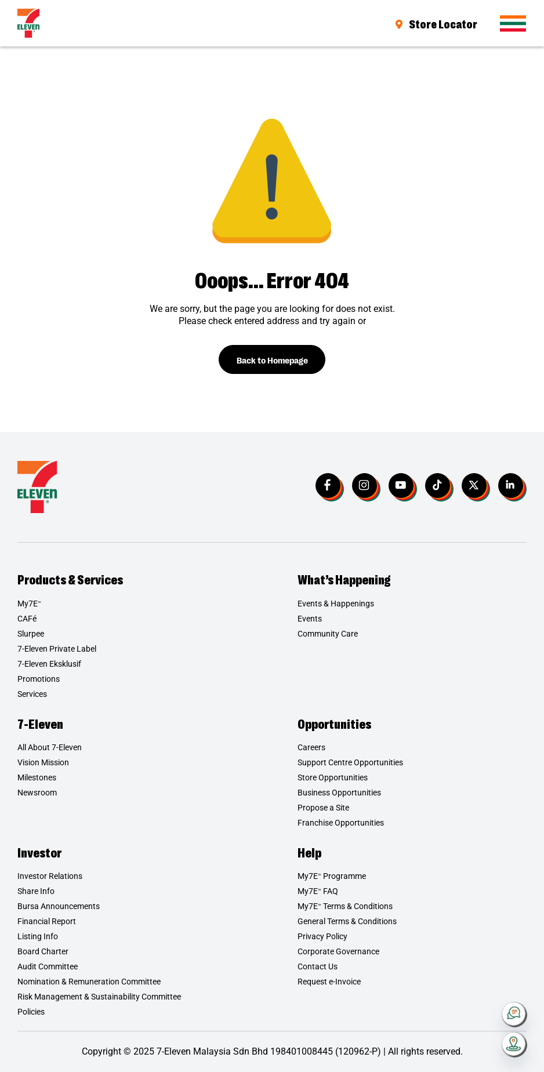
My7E (29, 603)
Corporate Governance (338, 952)
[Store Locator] (514, 1045)
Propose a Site (323, 808)
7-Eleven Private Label (56, 648)
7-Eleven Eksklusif (49, 663)
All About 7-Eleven (49, 748)
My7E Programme (332, 876)
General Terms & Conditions (347, 921)
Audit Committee (47, 967)
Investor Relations (49, 876)
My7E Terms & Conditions (345, 906)
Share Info (36, 891)
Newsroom (37, 793)
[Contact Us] (514, 1014)
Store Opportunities (333, 778)
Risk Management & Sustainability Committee (99, 997)
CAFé (27, 618)
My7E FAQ (318, 891)
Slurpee (30, 633)
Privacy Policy (322, 937)
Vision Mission (43, 763)
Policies (31, 1012)
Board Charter (42, 952)
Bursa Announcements (58, 906)
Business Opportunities (339, 793)
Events (310, 618)
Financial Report (46, 921)
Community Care (328, 633)
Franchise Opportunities (341, 823)
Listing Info (37, 937)
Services (32, 694)
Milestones (36, 778)
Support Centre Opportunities (350, 763)
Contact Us (318, 967)
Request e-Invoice (329, 982)
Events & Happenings (336, 603)
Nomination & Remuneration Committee (89, 982)
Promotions (38, 679)
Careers (311, 748)
